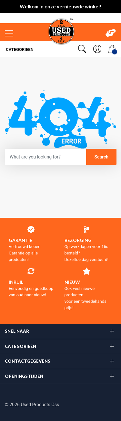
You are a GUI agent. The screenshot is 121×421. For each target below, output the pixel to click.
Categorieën (19, 49)
